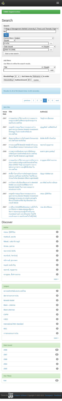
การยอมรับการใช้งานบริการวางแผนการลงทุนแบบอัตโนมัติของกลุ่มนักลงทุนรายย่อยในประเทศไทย (23, 120)
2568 (5, 359)
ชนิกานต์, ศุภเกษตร (10, 260)
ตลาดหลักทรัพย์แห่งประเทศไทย (15, 291)
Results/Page (9, 76)
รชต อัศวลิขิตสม (46, 207)
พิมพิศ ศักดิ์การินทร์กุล (48, 138)
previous (27, 100)
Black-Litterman (9, 310)
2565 (5, 369)
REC (5, 329)
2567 (5, 355)
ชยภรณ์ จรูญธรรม (46, 145)
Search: (6, 26)
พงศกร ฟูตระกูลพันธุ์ (47, 151)
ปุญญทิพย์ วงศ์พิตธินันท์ (48, 127)
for (5, 31)
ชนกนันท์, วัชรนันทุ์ (10, 256)
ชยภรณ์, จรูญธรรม (10, 270)
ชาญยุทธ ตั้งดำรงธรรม (48, 160)
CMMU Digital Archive (11, 12)
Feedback (57, 395)
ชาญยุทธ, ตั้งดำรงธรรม (12, 274)
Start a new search (12, 54)
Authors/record (21, 80)
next (57, 100)
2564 (5, 364)
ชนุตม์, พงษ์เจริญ (10, 265)
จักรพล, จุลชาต (9, 246)
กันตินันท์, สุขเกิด (10, 237)
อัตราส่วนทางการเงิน (11, 296)
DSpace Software (20, 395)
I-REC (6, 319)
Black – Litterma (9, 305)
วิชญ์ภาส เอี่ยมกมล (46, 118)
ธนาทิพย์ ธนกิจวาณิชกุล (48, 182)
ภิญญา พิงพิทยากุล (46, 174)
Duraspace (49, 395)
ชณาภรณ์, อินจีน (10, 251)
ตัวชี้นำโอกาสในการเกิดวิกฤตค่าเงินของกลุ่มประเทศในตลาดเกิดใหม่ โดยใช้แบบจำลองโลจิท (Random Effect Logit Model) (23, 176)
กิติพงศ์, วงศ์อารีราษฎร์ (12, 241)
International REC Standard (13, 324)
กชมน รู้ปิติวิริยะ (46, 194)
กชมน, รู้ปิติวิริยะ (9, 232)
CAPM (6, 314)
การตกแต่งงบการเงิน (11, 333)
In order (46, 76)
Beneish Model (9, 300)
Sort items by (27, 76)
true (5, 380)
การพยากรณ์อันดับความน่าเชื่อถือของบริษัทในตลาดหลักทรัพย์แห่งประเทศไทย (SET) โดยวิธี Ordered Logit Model (23, 153)
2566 (5, 350)
